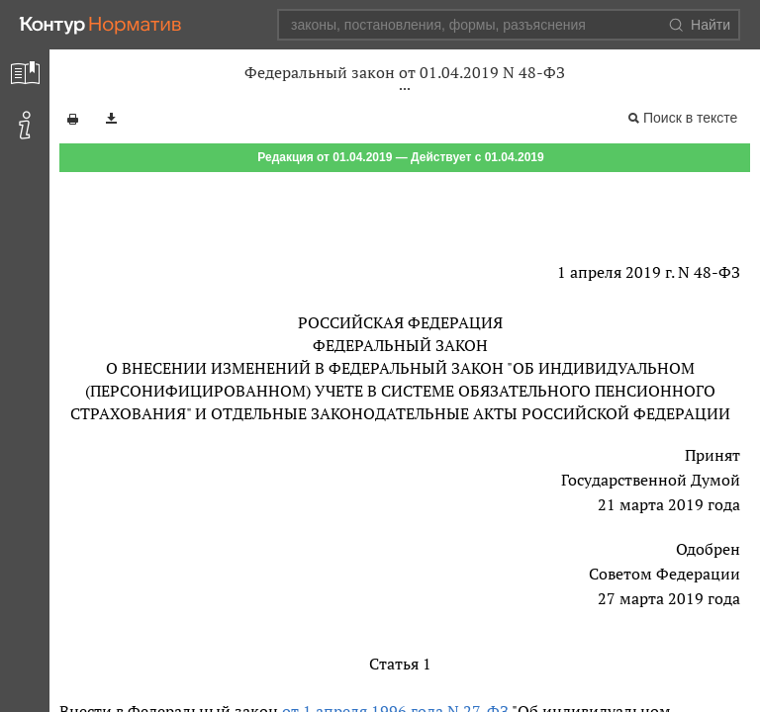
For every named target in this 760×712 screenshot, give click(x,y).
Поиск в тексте (690, 118)
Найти (699, 25)
